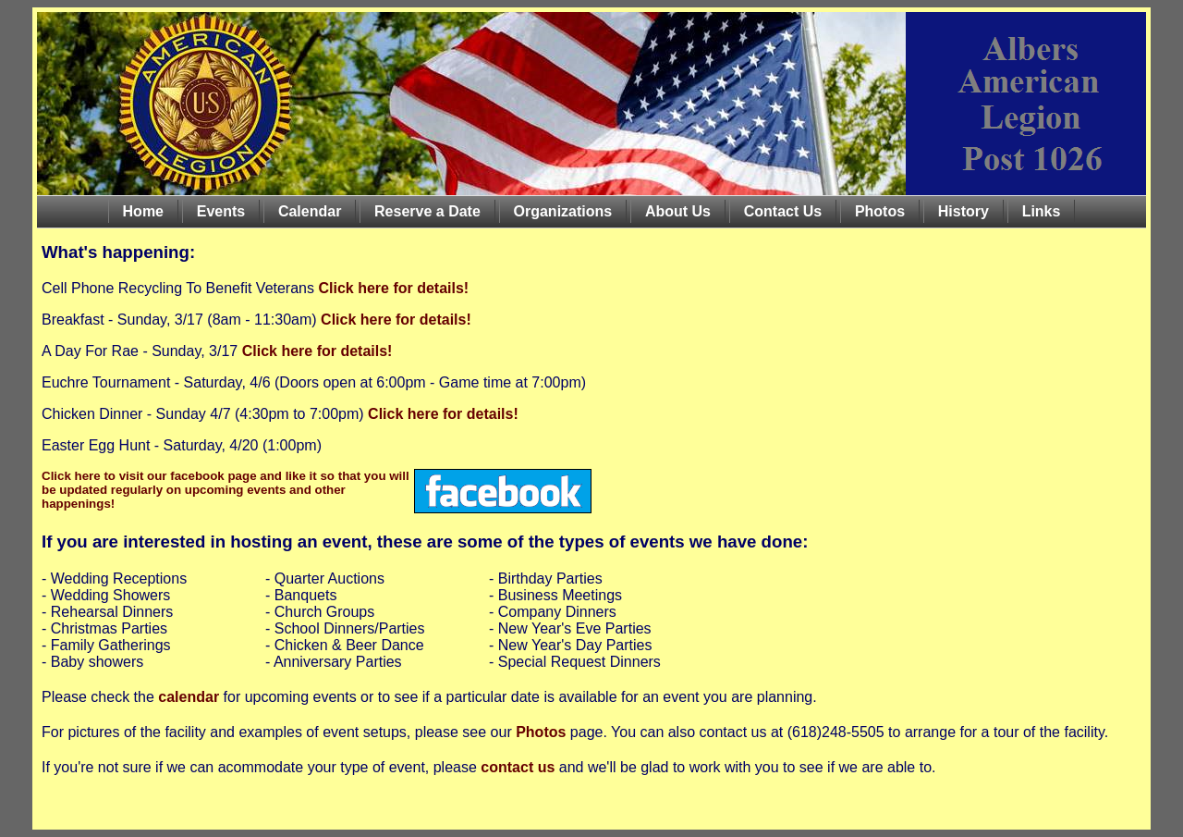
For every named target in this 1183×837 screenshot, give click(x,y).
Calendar (309, 211)
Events (221, 211)
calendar (188, 697)
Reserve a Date (427, 211)
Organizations (563, 211)
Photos (880, 211)
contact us (518, 767)
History (963, 211)
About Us (678, 211)
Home (143, 211)
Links (1041, 211)
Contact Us (783, 211)
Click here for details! (391, 288)
